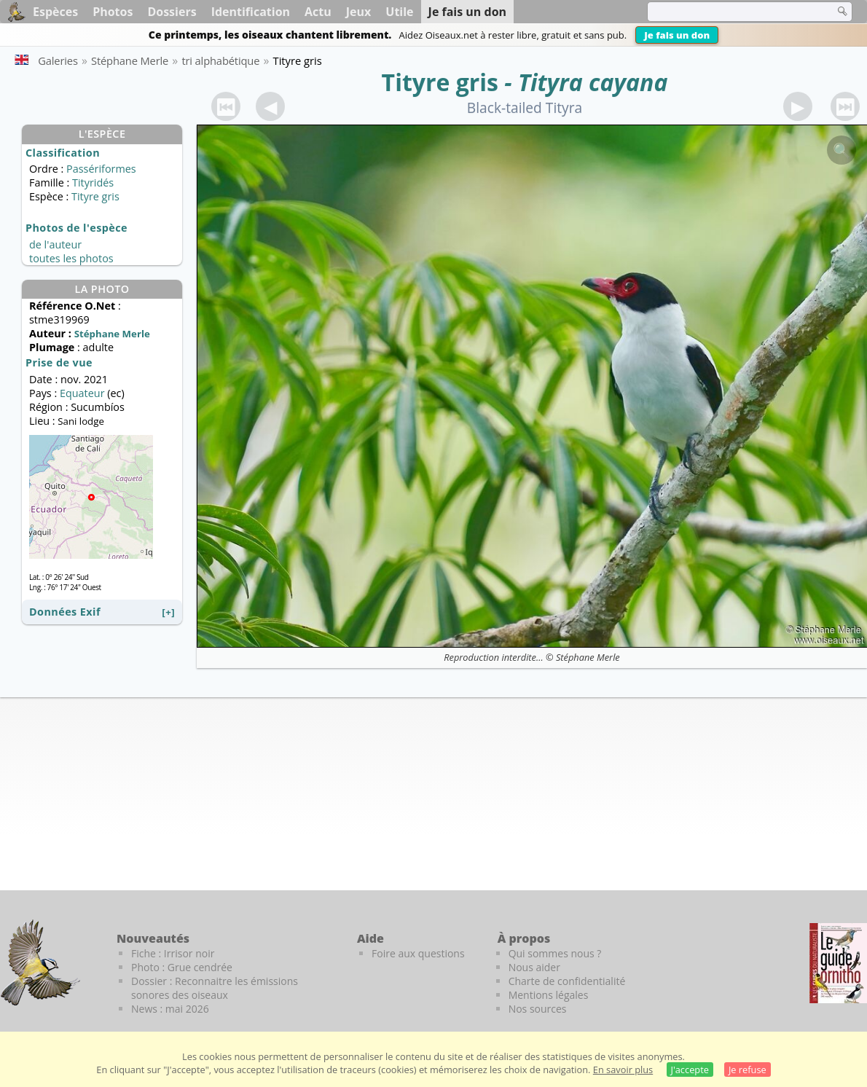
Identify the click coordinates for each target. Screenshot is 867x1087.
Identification (250, 12)
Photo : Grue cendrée (181, 967)
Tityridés (93, 182)
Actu (318, 12)
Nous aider (534, 967)
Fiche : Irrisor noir (172, 953)
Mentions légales (549, 995)
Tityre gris (440, 82)
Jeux (359, 12)
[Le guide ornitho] (838, 963)
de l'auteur (55, 244)
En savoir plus (623, 1069)
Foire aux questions (418, 953)
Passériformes (101, 169)
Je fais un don (677, 35)
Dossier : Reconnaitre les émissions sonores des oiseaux (214, 988)
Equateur (82, 393)
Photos (113, 12)
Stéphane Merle (588, 657)
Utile (399, 12)
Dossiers (171, 12)
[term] (731, 12)
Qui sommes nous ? (555, 953)
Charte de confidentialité (567, 981)
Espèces (55, 12)
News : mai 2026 (170, 1009)
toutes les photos (71, 258)
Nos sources (538, 1009)
